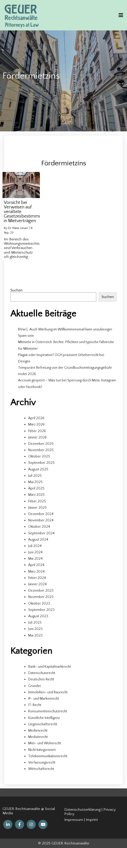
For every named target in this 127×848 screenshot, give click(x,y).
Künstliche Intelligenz (44, 718)
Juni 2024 (35, 552)
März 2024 (36, 572)
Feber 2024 (37, 578)
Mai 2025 (35, 482)
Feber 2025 (37, 501)
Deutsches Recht (41, 679)
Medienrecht (37, 731)
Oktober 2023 (39, 604)
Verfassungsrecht (41, 763)
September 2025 (41, 463)
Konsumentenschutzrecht (47, 711)
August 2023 (38, 616)
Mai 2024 (35, 559)
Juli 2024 (35, 546)
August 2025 (38, 469)
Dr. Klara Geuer (18, 228)
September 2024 (41, 533)
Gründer (34, 686)
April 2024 (36, 565)
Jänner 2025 (37, 508)
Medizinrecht (38, 737)
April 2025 (36, 488)
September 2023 (41, 610)
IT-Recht (34, 705)
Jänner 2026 (37, 437)
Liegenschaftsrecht (42, 724)
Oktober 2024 (39, 527)
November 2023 (41, 597)
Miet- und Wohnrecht (44, 743)
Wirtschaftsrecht (41, 769)
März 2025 (36, 495)
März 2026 (36, 424)
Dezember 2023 (41, 591)
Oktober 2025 (39, 456)
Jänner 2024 (37, 584)
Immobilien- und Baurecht (48, 692)
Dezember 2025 (41, 444)
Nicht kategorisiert (42, 750)
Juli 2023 (35, 623)
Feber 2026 (37, 431)
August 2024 (38, 540)
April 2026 (36, 418)
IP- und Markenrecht (43, 699)
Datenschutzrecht (41, 673)
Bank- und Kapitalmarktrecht (49, 667)
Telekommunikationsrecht (47, 756)
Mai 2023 (35, 635)
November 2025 (41, 450)
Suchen (16, 290)
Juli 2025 (35, 476)
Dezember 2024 (41, 514)
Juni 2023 (35, 629)
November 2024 (41, 520)
